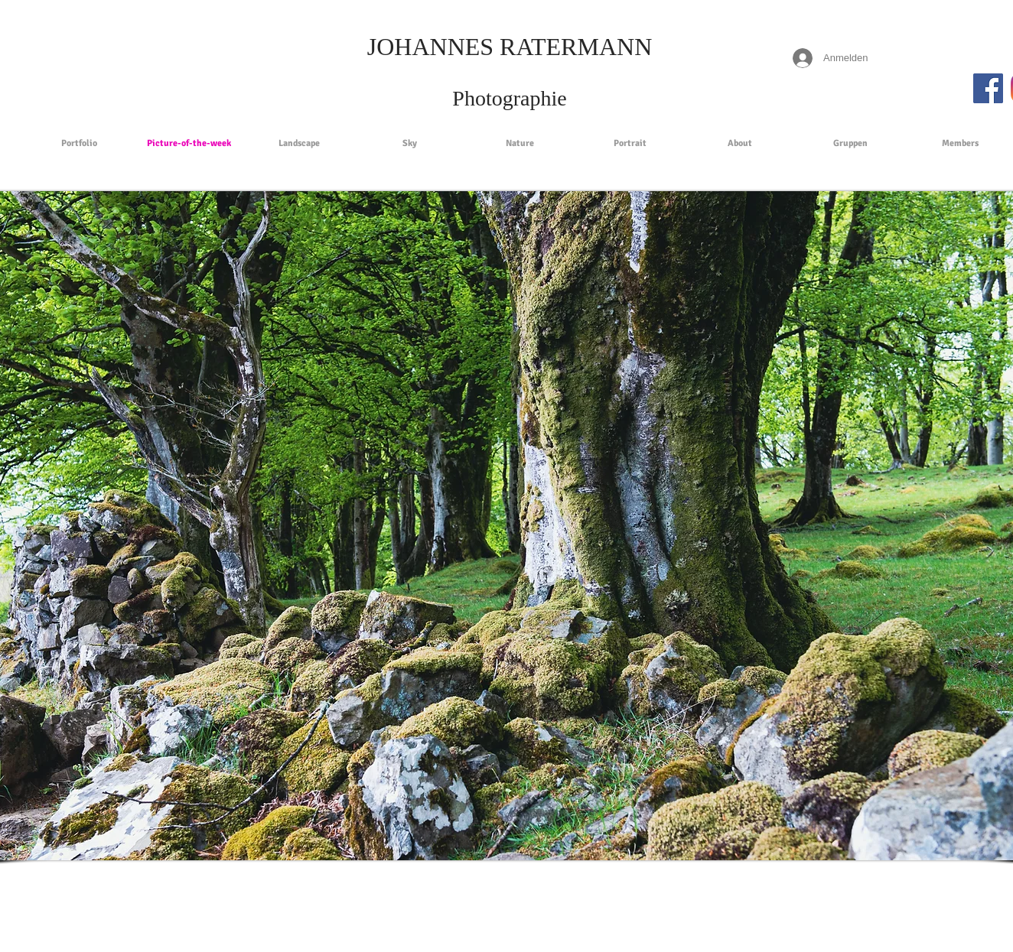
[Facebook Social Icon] (988, 88)
